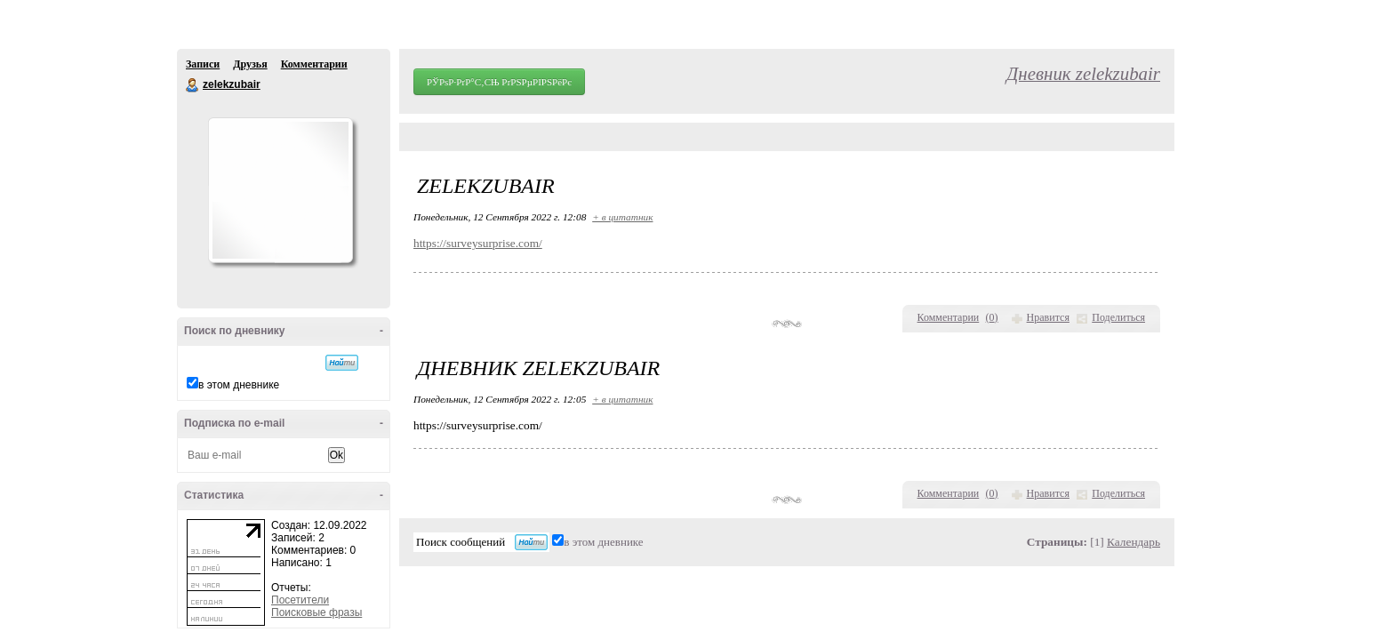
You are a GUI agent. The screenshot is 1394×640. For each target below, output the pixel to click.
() (992, 317)
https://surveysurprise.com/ (477, 243)
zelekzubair (193, 85)
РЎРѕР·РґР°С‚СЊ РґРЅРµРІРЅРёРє (499, 81)
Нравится (1048, 317)
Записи (203, 64)
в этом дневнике (238, 385)
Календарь (1133, 541)
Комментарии (314, 64)
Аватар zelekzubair (280, 190)
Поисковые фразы (316, 612)
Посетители (300, 600)
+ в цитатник (622, 217)
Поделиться (1118, 317)
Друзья (250, 64)
